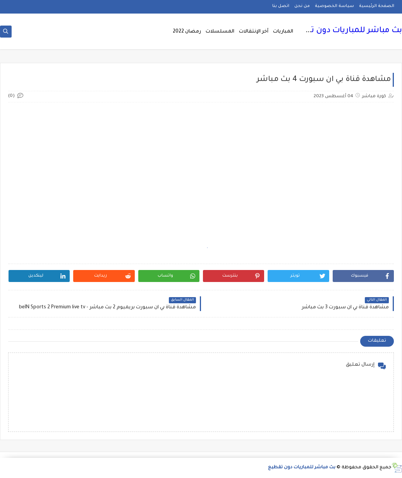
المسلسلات (220, 31)
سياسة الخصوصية (334, 6)
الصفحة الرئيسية (376, 6)
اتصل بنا (280, 6)
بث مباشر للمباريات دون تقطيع (346, 31)
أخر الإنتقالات (253, 31)
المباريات (283, 31)
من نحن (302, 6)
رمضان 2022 (187, 31)
